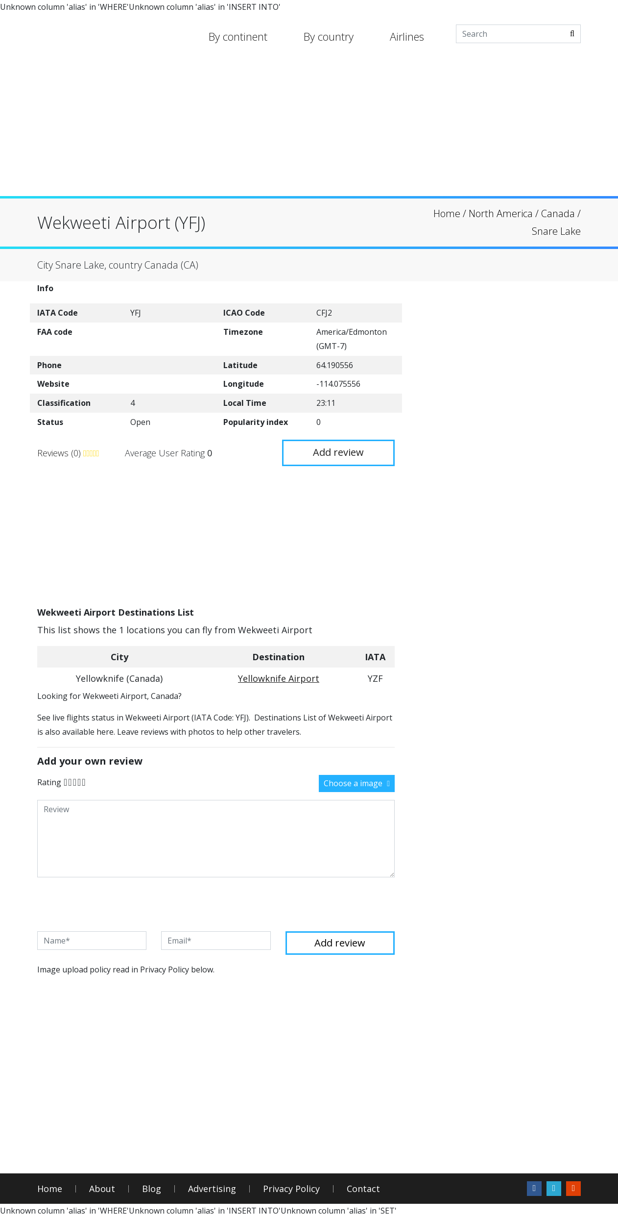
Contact (363, 1189)
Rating (49, 782)
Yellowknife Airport (278, 678)
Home (49, 1189)
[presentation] (111, 904)
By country (329, 36)
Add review (338, 452)
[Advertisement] (309, 127)
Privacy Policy (291, 1189)
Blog (151, 1189)
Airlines (407, 36)
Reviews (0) (60, 453)
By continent (238, 36)
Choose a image (357, 783)
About (102, 1189)
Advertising (212, 1189)
